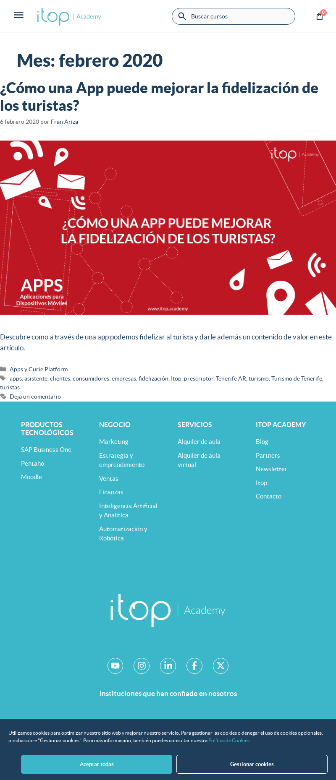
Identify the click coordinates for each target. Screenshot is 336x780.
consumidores (91, 378)
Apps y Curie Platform (39, 369)
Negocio (115, 424)
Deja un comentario (35, 396)
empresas (124, 378)
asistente (35, 378)
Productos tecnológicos (47, 428)
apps (16, 378)
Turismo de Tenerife (296, 378)
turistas (10, 387)
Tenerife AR (231, 378)
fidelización (153, 378)
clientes (60, 378)
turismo (259, 378)
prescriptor (198, 378)
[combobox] (233, 16)
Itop (176, 378)
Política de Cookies (228, 746)
